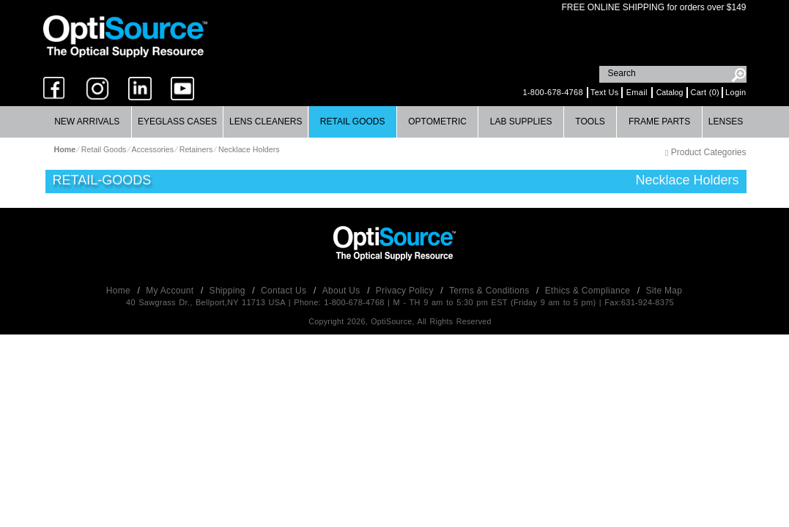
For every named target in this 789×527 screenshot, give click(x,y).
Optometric (437, 121)
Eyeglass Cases (177, 121)
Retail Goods (352, 121)
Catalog (670, 92)
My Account (171, 290)
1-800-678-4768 (552, 92)
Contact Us (285, 290)
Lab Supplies (521, 121)
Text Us (604, 92)
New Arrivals (86, 121)
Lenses (725, 121)
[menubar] (393, 122)
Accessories (153, 149)
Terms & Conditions (490, 290)
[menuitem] (87, 122)
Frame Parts (659, 121)
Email (637, 92)
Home (119, 290)
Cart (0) (704, 92)
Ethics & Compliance (589, 290)
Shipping (229, 290)
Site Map (664, 290)
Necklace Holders (249, 149)
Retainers (196, 149)
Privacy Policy (406, 290)
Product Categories (705, 152)
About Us (342, 290)
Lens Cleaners (265, 121)
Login (735, 92)
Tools (589, 121)
